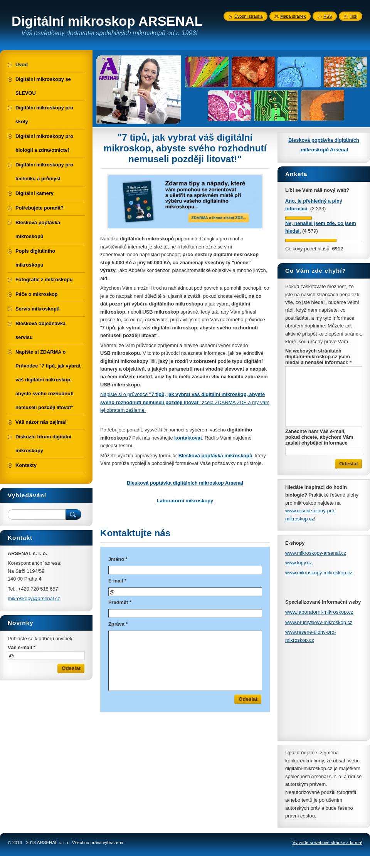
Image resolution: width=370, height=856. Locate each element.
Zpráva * (118, 624)
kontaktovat (188, 438)
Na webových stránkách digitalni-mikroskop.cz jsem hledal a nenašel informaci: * (318, 356)
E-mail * (117, 581)
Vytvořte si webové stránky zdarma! (327, 842)
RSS (327, 16)
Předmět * (119, 602)
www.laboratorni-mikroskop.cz (319, 612)
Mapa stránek (293, 16)
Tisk (353, 16)
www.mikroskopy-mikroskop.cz (318, 573)
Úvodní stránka (248, 16)
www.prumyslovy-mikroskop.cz (318, 622)
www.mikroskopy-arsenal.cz (315, 553)
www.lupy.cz (298, 563)
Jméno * (118, 559)
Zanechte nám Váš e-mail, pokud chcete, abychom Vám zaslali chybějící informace (319, 437)
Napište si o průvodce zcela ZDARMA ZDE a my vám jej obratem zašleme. (184, 402)
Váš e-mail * (21, 647)
